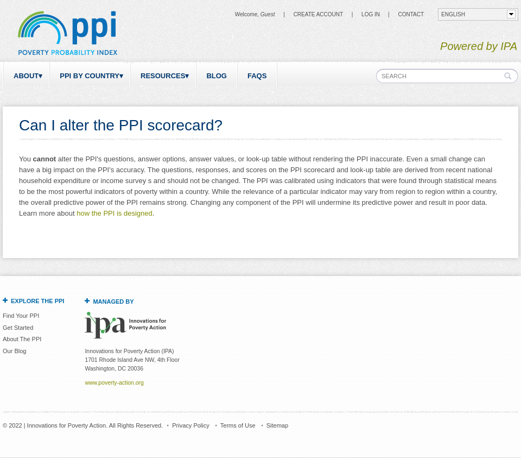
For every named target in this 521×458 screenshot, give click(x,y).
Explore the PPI (37, 301)
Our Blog (14, 351)
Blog (216, 76)
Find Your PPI (21, 315)
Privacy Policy (190, 425)
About (26, 76)
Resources (163, 76)
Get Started (18, 327)
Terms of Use (238, 425)
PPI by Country (89, 76)
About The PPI (22, 339)
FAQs (256, 76)
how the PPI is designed (114, 213)
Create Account (318, 14)
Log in (370, 14)
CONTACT (411, 14)
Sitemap (277, 425)
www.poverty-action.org (114, 383)
